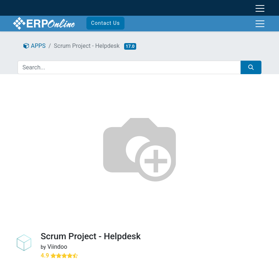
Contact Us (105, 23)
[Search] (251, 67)
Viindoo (57, 246)
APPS (34, 45)
